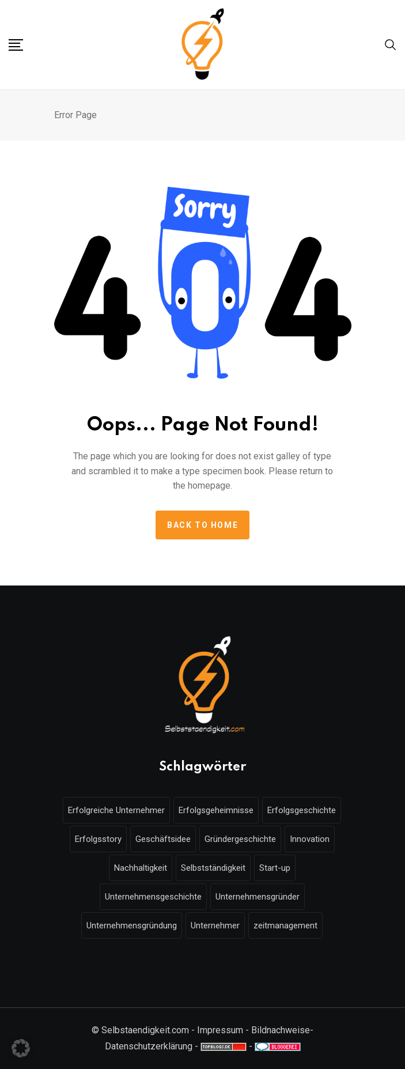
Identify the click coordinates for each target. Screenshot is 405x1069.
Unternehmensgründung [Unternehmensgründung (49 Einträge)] (131, 925)
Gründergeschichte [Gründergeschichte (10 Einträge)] (240, 839)
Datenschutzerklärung (148, 1046)
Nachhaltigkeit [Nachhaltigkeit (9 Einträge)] (140, 868)
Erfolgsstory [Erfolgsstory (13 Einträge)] (98, 839)
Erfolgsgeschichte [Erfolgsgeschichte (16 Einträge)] (301, 810)
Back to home (202, 525)
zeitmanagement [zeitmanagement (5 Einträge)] (285, 925)
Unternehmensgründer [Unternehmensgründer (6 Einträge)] (257, 897)
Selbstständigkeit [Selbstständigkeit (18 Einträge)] (213, 868)
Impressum (220, 1030)
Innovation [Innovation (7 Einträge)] (310, 839)
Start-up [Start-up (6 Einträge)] (274, 868)
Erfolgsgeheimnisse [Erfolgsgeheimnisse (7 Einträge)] (216, 810)
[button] (20, 1048)
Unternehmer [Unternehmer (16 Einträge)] (215, 925)
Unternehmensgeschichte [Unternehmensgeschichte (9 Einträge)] (153, 897)
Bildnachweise (280, 1030)
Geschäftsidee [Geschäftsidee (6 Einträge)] (163, 839)
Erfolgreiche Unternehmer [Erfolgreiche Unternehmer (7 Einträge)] (116, 810)
